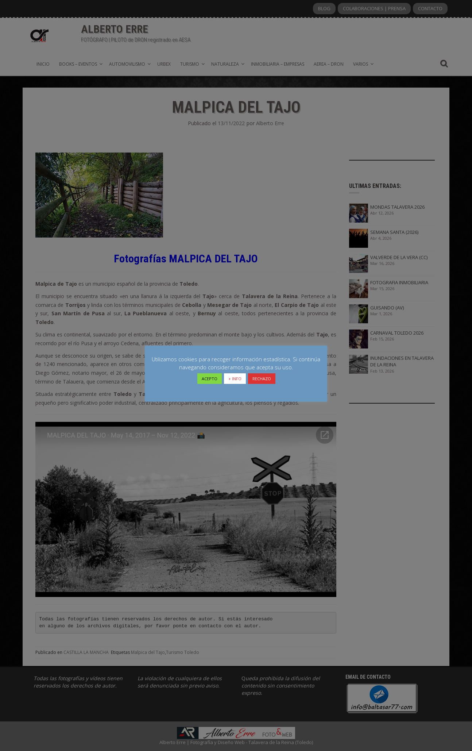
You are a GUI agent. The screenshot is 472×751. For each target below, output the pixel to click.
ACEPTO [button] (209, 378)
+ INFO (234, 378)
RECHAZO (261, 378)
